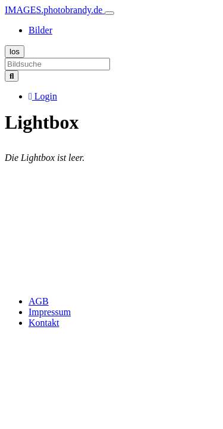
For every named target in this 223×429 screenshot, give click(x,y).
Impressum (50, 312)
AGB (39, 301)
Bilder (40, 30)
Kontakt (44, 323)
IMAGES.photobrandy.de (55, 10)
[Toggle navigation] (109, 13)
